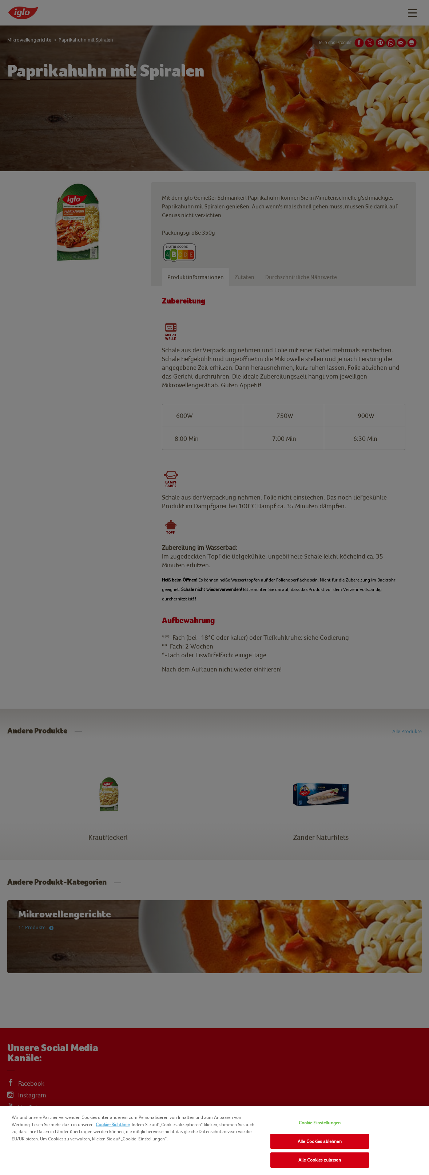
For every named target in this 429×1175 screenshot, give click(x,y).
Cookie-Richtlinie (113, 1124)
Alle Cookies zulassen (319, 1160)
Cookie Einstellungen (320, 1122)
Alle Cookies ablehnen (320, 1141)
